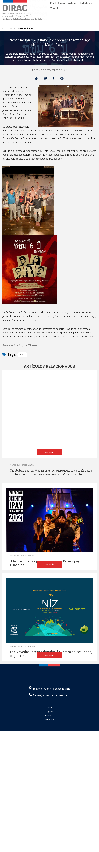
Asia (22, 354)
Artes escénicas (25, 28)
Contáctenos (86, 3)
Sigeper (61, 3)
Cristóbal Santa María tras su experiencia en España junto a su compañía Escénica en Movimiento (51, 472)
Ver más (49, 499)
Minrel (53, 3)
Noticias (12, 28)
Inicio (4, 28)
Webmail (72, 3)
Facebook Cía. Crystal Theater (19, 345)
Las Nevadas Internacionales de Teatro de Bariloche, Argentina (51, 727)
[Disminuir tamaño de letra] (55, 7)
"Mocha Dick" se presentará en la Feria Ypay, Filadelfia (45, 589)
